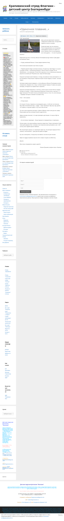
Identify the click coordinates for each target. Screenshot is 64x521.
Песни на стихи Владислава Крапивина (7, 158)
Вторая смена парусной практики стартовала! (7, 169)
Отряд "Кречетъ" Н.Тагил (7, 285)
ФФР (6, 377)
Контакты (33, 18)
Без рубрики (5, 242)
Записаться (58, 18)
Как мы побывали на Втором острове (29, 154)
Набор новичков (24, 18)
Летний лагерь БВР (8, 208)
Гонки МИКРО (7, 197)
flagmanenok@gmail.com (7, 460)
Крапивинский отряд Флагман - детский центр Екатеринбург (32, 7)
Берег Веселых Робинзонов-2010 (28, 153)
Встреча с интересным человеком (7, 194)
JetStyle (7, 349)
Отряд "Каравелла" (8, 271)
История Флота (6, 225)
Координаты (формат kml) (7, 469)
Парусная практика (25, 150)
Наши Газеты (7, 212)
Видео (5, 233)
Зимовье (6, 238)
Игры (3, 218)
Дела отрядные (6, 190)
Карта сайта (50, 18)
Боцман (7, 376)
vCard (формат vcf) (6, 467)
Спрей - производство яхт (8, 318)
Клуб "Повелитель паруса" (8, 313)
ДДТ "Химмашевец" (7, 397)
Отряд (28, 22)
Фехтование (5, 216)
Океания (6, 223)
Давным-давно (7, 227)
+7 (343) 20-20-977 (7, 453)
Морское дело (6, 204)
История (6, 229)
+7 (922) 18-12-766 (7, 455)
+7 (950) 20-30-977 (7, 454)
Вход (60, 3)
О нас (11, 18)
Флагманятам (35, 22)
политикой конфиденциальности (28, 196)
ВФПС (6, 306)
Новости (4, 188)
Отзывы (16, 18)
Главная (5, 18)
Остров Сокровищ (8, 240)
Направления (41, 18)
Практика (23, 152)
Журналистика (6, 210)
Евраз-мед (7, 351)
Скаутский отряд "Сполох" (7, 280)
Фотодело (5, 231)
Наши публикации (8, 214)
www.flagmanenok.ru (7, 464)
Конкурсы (6, 203)
